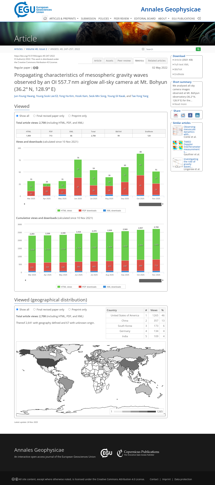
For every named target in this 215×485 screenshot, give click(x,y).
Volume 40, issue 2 (36, 49)
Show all (22, 115)
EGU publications (183, 18)
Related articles (157, 60)
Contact (154, 479)
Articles (18, 49)
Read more (180, 104)
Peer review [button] (122, 18)
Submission (88, 18)
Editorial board (145, 18)
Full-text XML (181, 64)
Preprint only (77, 115)
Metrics (139, 60)
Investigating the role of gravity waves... (191, 162)
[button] (143, 49)
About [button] (162, 18)
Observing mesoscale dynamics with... (190, 130)
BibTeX (178, 69)
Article (97, 60)
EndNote (179, 74)
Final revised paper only (48, 115)
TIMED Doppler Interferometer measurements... (192, 146)
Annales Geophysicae (171, 9)
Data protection (183, 479)
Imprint (166, 479)
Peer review (124, 60)
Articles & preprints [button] (62, 18)
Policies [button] (104, 18)
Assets (109, 60)
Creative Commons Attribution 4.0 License (120, 479)
